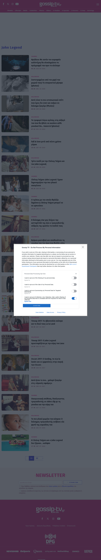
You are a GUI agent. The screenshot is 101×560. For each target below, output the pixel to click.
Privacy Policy (61, 312)
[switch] (74, 278)
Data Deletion (40, 312)
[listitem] (50, 274)
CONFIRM (36, 305)
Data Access (50, 312)
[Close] (83, 248)
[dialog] (50, 280)
